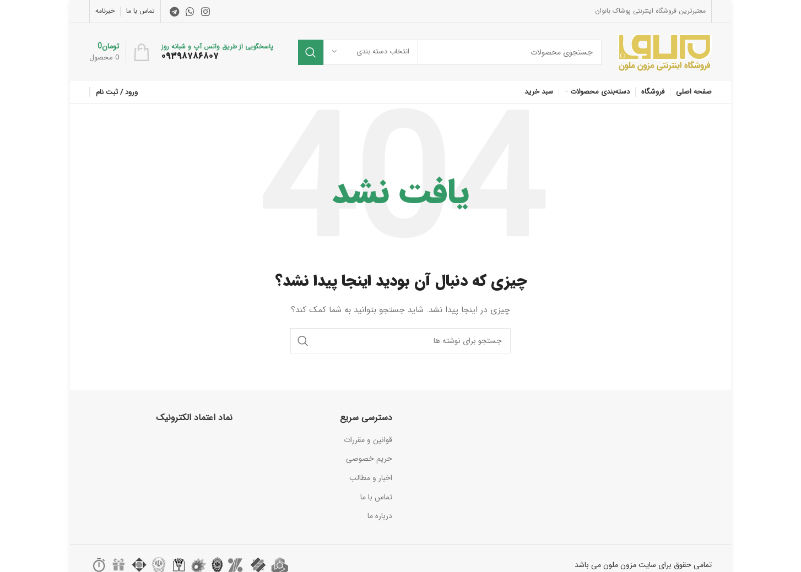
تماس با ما (376, 497)
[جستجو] (450, 52)
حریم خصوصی (369, 459)
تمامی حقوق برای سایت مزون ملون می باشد (643, 565)
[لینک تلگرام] (174, 11)
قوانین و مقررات (368, 440)
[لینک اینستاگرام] (205, 11)
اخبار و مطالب (370, 478)
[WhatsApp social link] (190, 11)
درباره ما (379, 516)
